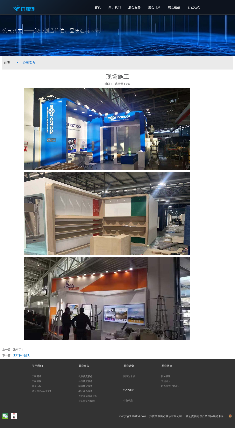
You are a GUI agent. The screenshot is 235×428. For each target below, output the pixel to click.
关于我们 (37, 365)
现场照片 (166, 381)
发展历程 (36, 386)
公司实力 (29, 62)
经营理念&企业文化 (42, 391)
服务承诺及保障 (86, 401)
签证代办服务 (85, 391)
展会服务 (83, 365)
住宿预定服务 (85, 381)
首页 (7, 62)
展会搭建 (166, 365)
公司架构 (36, 381)
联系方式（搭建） (170, 386)
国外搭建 (166, 376)
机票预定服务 (85, 376)
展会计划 (128, 365)
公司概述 (36, 376)
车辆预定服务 (85, 386)
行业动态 (128, 390)
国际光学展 (129, 376)
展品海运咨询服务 (87, 396)
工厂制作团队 (21, 355)
